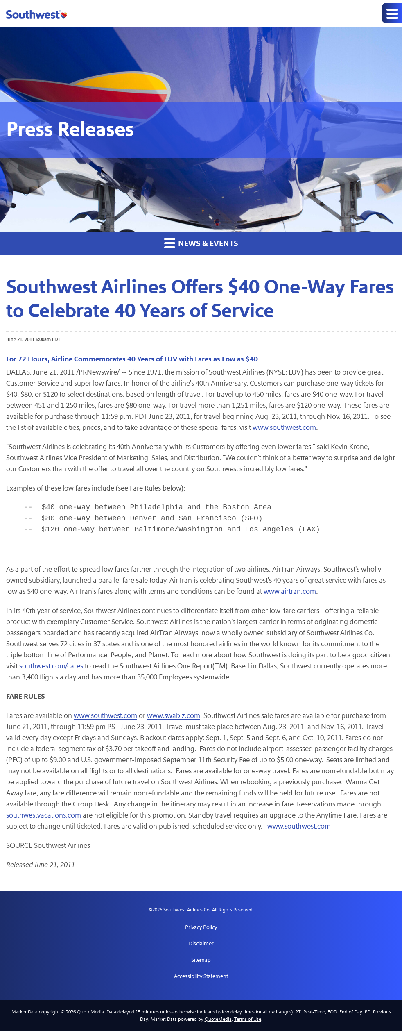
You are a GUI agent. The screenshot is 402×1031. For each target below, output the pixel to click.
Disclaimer (201, 944)
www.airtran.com (290, 591)
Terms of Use (247, 1019)
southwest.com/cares (51, 666)
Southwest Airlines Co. (187, 910)
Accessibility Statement (201, 976)
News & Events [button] (201, 243)
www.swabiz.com (173, 715)
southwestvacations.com (43, 815)
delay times (242, 1012)
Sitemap (201, 960)
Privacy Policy (201, 927)
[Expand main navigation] (392, 13)
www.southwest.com (284, 427)
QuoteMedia (90, 1012)
